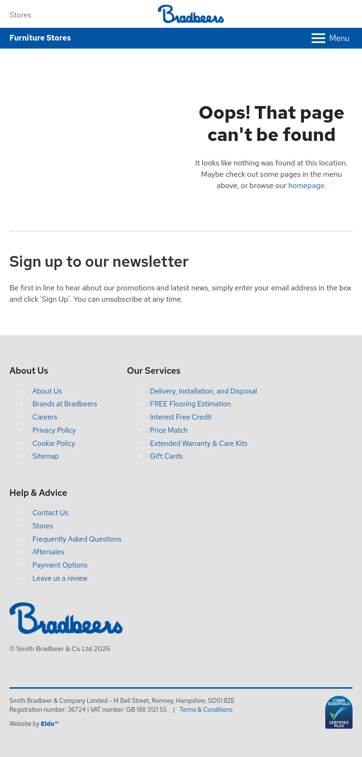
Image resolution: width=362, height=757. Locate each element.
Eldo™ (49, 724)
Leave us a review (60, 578)
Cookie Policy (54, 443)
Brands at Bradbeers (65, 404)
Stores (20, 15)
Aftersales (49, 552)
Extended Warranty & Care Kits (198, 443)
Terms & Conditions (206, 710)
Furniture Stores (40, 38)
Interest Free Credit (181, 417)
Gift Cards (166, 456)
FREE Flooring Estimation (190, 404)
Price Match (169, 430)
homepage (306, 185)
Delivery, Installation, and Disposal (203, 391)
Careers (45, 417)
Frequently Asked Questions (77, 539)
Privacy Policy (54, 430)
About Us (47, 391)
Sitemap (46, 456)
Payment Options (60, 565)
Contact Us (50, 513)
